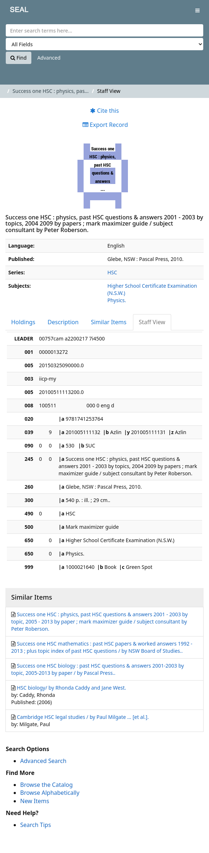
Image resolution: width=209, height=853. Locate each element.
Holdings (23, 322)
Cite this (104, 111)
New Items (34, 801)
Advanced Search (43, 761)
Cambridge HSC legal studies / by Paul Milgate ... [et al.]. (83, 716)
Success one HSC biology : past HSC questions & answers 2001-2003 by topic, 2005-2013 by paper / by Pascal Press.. (97, 669)
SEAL (14, 11)
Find (18, 57)
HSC (112, 272)
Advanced (48, 57)
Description (63, 322)
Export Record (105, 125)
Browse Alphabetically (49, 793)
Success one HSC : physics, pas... (51, 90)
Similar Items (108, 322)
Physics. (116, 300)
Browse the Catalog (46, 785)
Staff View (152, 322)
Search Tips (35, 825)
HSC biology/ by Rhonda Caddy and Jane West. (71, 687)
